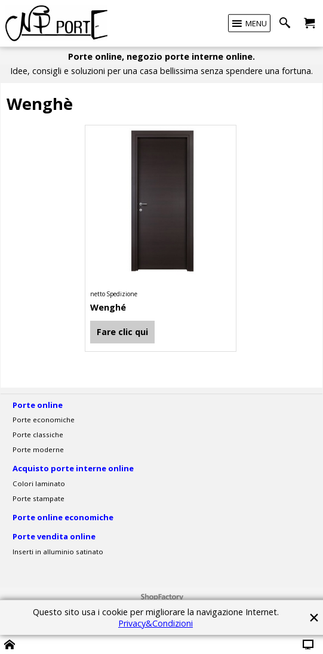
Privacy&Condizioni (155, 623)
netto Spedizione (113, 294)
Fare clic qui (122, 331)
